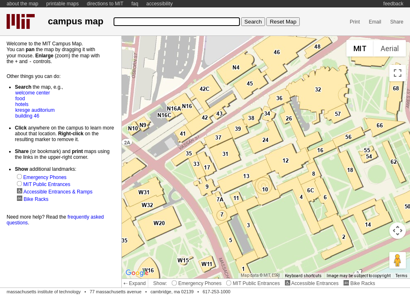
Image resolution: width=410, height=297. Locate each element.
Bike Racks (359, 283)
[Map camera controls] (397, 230)
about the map (22, 4)
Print (355, 22)
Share (396, 22)
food (20, 98)
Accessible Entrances (312, 283)
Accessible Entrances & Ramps (54, 191)
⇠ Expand (134, 283)
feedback (393, 4)
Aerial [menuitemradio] (390, 48)
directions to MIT (105, 4)
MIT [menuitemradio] (360, 48)
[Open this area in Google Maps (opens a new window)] (137, 273)
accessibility (159, 4)
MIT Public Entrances (253, 283)
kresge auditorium (35, 110)
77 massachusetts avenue (115, 291)
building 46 (27, 115)
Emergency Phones (196, 283)
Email (375, 22)
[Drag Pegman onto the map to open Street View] (397, 260)
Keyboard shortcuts (303, 275)
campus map (75, 21)
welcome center (32, 92)
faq (134, 4)
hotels (21, 104)
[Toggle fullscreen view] (397, 73)
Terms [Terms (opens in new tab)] (402, 275)
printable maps (62, 4)
